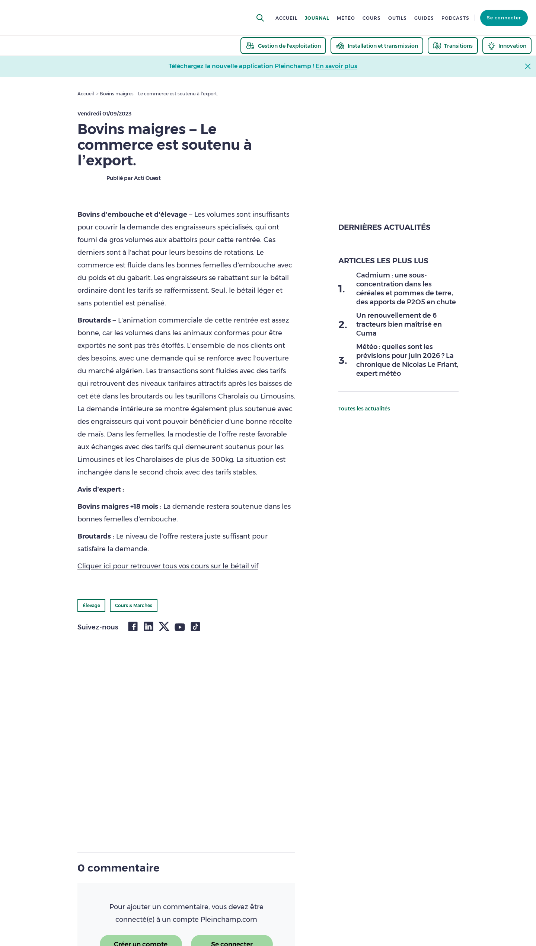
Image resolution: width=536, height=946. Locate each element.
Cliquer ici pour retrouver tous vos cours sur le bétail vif (167, 566)
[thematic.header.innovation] (507, 45)
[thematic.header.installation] (377, 45)
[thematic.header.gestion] (283, 45)
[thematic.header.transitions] (453, 45)
